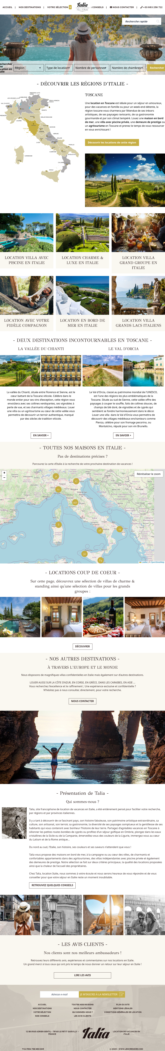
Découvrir (82, 646)
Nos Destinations (30, 7)
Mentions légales (122, 1008)
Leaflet (143, 562)
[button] (120, 529)
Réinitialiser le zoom (149, 474)
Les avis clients (82, 1016)
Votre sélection (59, 7)
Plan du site (122, 1004)
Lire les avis (82, 975)
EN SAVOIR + (41, 435)
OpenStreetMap (157, 562)
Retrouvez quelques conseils (52, 885)
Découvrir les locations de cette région (112, 142)
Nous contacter (82, 701)
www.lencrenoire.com (131, 1049)
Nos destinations (42, 1008)
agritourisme (97, 126)
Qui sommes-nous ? (82, 1012)
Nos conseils (95, 7)
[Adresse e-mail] (59, 994)
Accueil (7, 7)
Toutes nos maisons (83, 1004)
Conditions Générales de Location (123, 1012)
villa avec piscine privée (114, 122)
